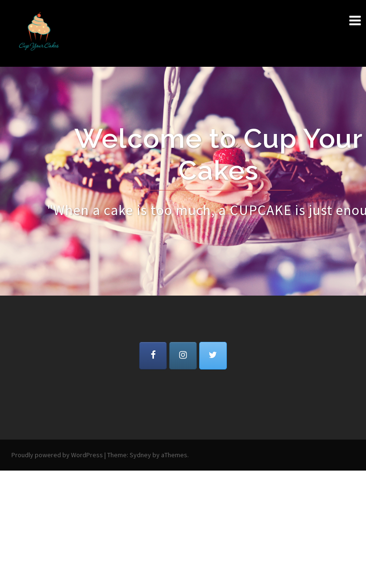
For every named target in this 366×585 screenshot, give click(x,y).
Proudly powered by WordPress (57, 455)
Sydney (140, 455)
